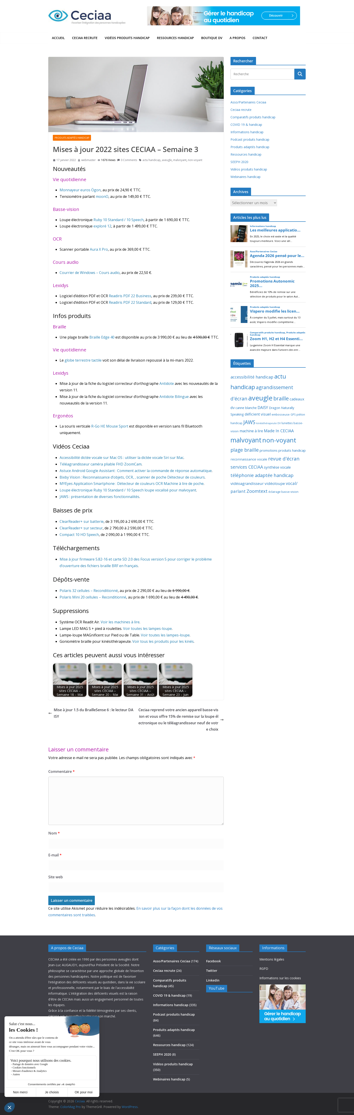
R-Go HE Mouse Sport (109, 426)
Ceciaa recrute (85, 38)
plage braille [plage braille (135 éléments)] (245, 449)
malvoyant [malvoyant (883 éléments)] (246, 440)
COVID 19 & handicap (246, 124)
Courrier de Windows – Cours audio (90, 272)
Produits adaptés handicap (72, 137)
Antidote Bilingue (174, 396)
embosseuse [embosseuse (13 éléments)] (281, 414)
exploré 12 (102, 226)
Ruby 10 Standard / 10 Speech (118, 219)
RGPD (263, 968)
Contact (260, 38)
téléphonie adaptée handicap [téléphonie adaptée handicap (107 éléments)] (262, 475)
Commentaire (61, 771)
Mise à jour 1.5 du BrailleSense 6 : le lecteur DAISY (90, 713)
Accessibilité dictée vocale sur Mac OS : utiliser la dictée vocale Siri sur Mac (122, 457)
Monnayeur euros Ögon (80, 189)
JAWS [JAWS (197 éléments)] (249, 422)
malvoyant (179, 160)
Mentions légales (271, 959)
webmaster (88, 160)
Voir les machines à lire (120, 621)
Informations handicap (247, 132)
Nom (54, 833)
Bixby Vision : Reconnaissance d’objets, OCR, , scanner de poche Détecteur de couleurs (132, 477)
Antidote (166, 383)
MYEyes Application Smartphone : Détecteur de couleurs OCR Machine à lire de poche (132, 483)
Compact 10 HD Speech (79, 534)
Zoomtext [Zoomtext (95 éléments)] (257, 491)
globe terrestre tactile (83, 360)
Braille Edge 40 (101, 337)
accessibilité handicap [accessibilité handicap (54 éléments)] (252, 377)
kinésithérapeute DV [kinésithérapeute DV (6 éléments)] (268, 423)
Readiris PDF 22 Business (130, 295)
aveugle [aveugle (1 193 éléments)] (260, 397)
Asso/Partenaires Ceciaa (248, 102)
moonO (102, 196)
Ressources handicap (175, 38)
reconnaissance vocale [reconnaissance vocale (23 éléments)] (249, 459)
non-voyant (195, 160)
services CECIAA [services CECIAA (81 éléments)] (247, 467)
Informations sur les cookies (280, 978)
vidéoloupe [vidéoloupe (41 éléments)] (275, 483)
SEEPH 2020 (239, 162)
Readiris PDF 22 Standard (130, 302)
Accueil (58, 38)
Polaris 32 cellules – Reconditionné (89, 590)
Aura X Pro (99, 249)
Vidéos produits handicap (127, 38)
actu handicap (151, 160)
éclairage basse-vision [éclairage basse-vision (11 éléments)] (283, 492)
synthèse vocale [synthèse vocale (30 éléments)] (277, 467)
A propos (237, 38)
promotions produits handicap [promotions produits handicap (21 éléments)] (283, 450)
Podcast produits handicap (250, 139)
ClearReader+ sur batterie (82, 521)
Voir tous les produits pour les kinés (163, 641)
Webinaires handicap (246, 177)
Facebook (213, 961)
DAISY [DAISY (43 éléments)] (263, 407)
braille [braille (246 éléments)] (281, 398)
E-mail (55, 855)
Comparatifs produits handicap (253, 117)
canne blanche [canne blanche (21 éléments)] (246, 407)
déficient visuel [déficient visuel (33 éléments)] (258, 414)
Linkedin (212, 980)
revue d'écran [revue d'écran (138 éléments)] (284, 458)
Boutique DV (211, 38)
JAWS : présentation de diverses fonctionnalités (99, 496)
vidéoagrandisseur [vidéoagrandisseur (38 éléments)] (247, 483)
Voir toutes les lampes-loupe (147, 628)
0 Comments (127, 160)
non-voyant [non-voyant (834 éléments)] (279, 440)
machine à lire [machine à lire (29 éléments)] (251, 430)
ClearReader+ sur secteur (81, 528)
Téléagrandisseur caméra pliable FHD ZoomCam (101, 464)
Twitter (211, 970)
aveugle (167, 160)
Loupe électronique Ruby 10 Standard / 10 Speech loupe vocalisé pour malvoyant (128, 490)
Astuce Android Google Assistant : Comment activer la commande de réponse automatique (136, 470)
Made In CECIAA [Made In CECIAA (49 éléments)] (279, 430)
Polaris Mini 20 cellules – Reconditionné (93, 597)
